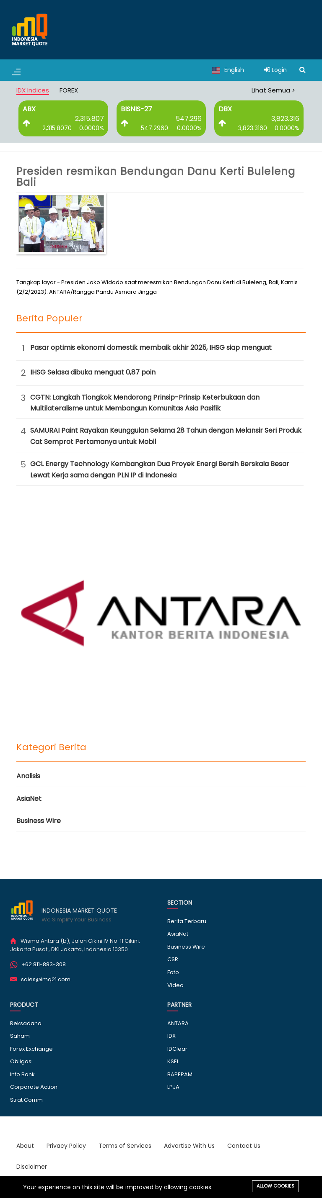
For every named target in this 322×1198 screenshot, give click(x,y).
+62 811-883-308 (43, 964)
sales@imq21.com (45, 979)
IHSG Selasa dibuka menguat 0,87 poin (93, 372)
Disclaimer (31, 1166)
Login (275, 70)
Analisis (28, 776)
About (25, 1146)
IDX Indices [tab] (32, 90)
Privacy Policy (66, 1146)
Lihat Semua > (273, 90)
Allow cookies (275, 1186)
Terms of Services (125, 1146)
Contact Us (243, 1146)
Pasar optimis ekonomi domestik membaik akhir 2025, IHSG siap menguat (151, 347)
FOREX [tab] (69, 90)
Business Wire (38, 821)
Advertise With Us (189, 1146)
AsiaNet (29, 798)
